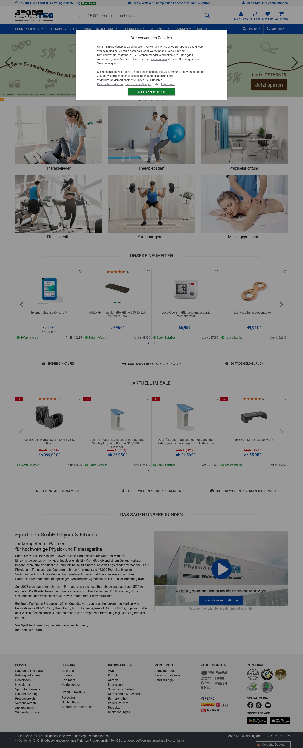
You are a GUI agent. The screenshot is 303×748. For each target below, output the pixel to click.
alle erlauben (159, 59)
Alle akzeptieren (151, 92)
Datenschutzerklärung (110, 84)
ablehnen (133, 76)
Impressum (168, 84)
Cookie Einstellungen (136, 71)
